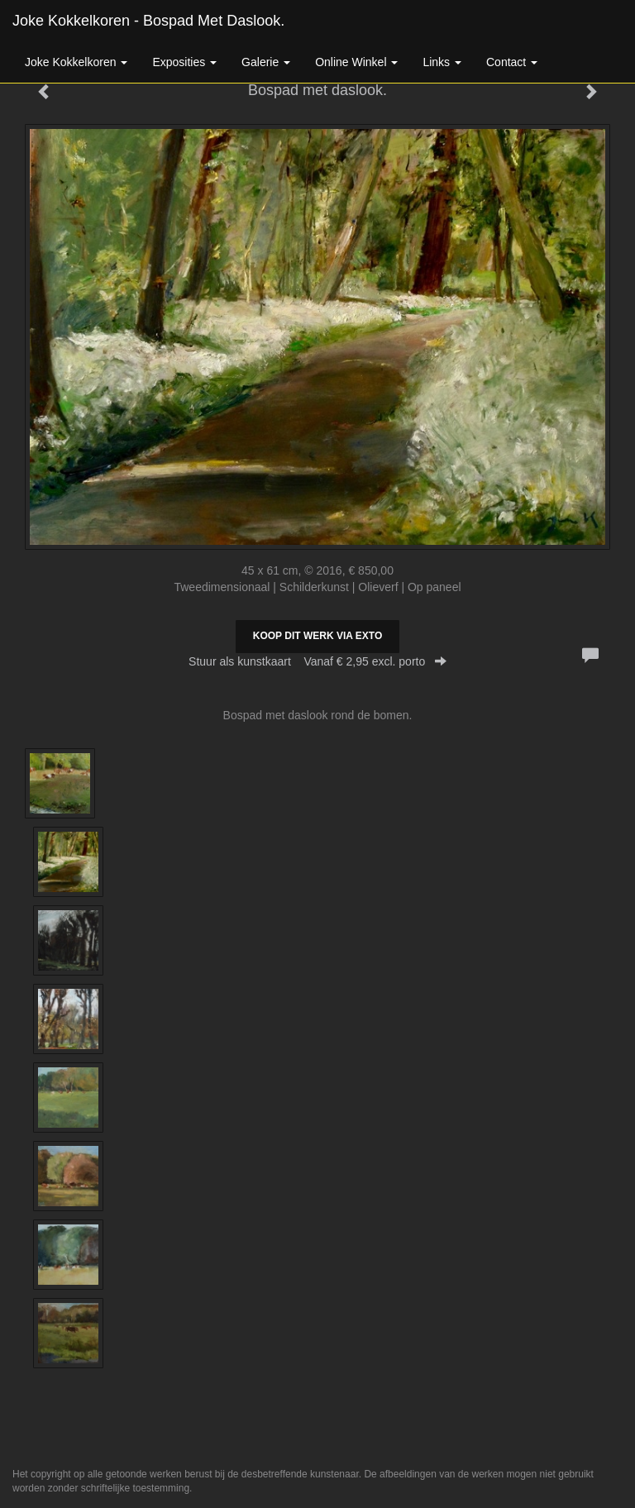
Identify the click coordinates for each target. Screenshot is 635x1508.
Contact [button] (511, 62)
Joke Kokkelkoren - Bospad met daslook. (148, 20)
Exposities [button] (184, 62)
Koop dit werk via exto (317, 636)
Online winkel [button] (356, 62)
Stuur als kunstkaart (317, 661)
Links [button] (442, 62)
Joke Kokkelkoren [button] (76, 62)
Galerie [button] (265, 62)
